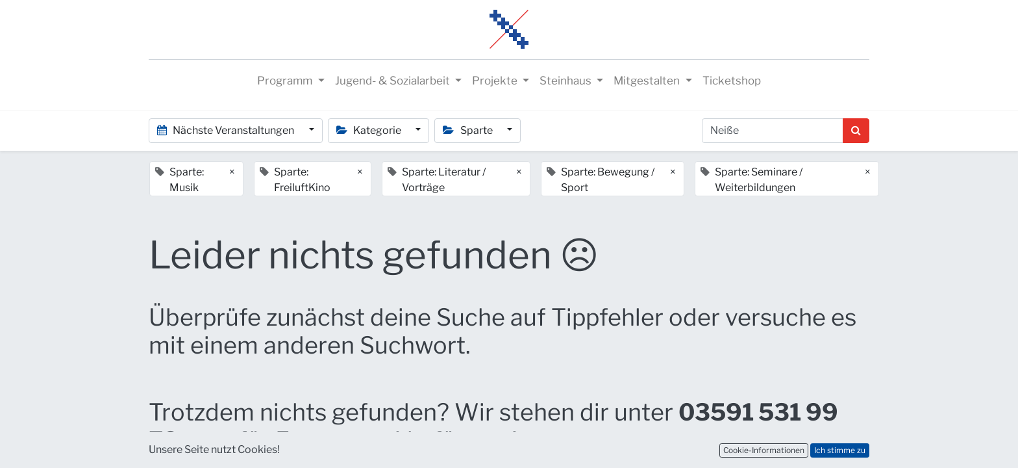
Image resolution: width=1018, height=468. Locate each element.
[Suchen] (856, 130)
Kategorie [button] (369, 130)
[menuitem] (731, 81)
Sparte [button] (468, 130)
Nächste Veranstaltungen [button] (226, 130)
